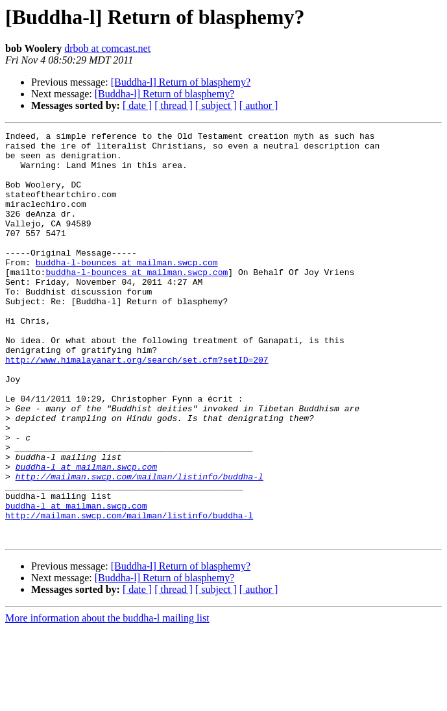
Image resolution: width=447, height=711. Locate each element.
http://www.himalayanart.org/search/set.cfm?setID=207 (137, 406)
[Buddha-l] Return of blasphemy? (181, 82)
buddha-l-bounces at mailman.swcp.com (127, 289)
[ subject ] (216, 105)
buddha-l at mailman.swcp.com (86, 534)
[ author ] (258, 105)
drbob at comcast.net (107, 48)
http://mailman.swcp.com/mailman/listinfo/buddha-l (139, 546)
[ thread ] (173, 105)
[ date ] (137, 105)
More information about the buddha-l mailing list (107, 699)
